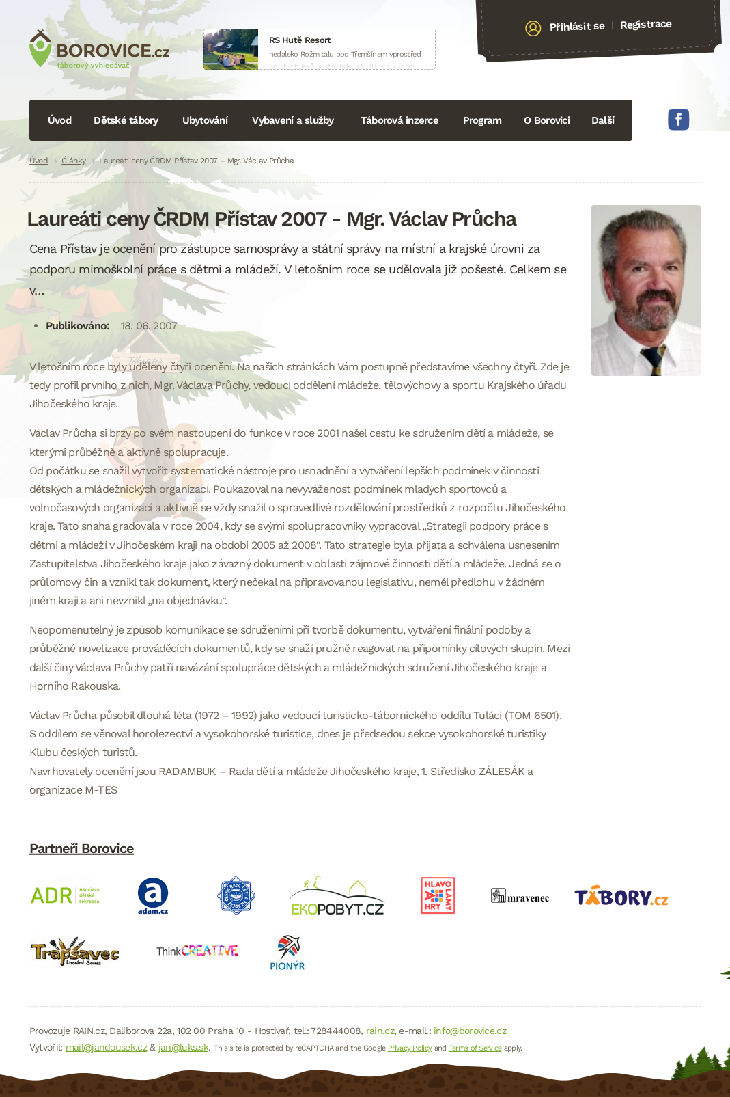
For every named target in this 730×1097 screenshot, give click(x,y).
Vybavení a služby (292, 120)
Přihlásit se (577, 26)
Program (482, 120)
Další (602, 120)
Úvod (59, 120)
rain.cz (380, 1030)
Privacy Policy (410, 1048)
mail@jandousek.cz (106, 1047)
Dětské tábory (126, 120)
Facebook (679, 120)
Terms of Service (475, 1048)
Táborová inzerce (399, 120)
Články (73, 160)
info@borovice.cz (470, 1030)
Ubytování (204, 120)
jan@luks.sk (183, 1047)
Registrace (645, 23)
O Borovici (547, 120)
